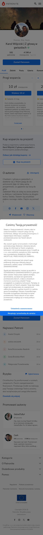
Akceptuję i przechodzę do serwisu (21, 313)
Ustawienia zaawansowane (21, 308)
